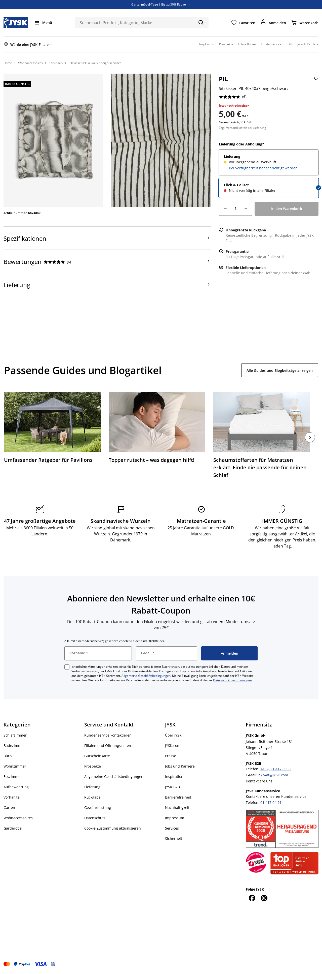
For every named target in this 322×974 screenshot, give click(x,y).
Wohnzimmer (15, 766)
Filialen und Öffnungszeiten (107, 745)
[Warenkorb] (304, 22)
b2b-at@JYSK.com (273, 775)
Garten (9, 807)
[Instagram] (264, 898)
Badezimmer (14, 745)
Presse (170, 755)
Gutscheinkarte (97, 755)
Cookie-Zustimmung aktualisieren (112, 828)
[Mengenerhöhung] (246, 209)
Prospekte (92, 766)
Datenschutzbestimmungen (232, 680)
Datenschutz (94, 817)
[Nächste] (310, 437)
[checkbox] (66, 666)
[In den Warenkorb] (286, 209)
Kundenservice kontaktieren (108, 735)
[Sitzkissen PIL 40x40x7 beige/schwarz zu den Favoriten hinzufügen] (315, 83)
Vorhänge (12, 797)
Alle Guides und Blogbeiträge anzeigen (280, 370)
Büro (8, 755)
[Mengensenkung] (225, 209)
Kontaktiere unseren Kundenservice (276, 796)
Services (172, 828)
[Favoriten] (243, 22)
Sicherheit (173, 838)
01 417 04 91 (270, 802)
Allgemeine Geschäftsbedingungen (146, 676)
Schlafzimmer (15, 735)
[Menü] (43, 22)
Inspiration (174, 776)
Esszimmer (13, 776)
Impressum (174, 817)
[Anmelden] (273, 22)
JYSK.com (172, 745)
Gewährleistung (97, 807)
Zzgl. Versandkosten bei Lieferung (242, 128)
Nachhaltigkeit (177, 807)
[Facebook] (252, 898)
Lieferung (92, 786)
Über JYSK (173, 735)
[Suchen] (201, 22)
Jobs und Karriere (180, 766)
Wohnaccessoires (18, 817)
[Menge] (235, 209)
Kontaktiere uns (259, 781)
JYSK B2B (172, 786)
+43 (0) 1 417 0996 (275, 769)
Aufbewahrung (16, 786)
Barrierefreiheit (178, 797)
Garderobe (13, 828)
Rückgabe (92, 797)
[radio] (268, 162)
